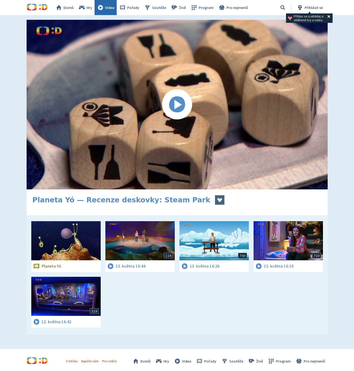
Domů (64, 7)
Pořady (129, 7)
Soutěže (155, 7)
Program (202, 7)
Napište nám (90, 361)
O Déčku (72, 361)
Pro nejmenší (233, 7)
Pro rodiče (109, 361)
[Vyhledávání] (282, 7)
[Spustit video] (177, 104)
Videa (105, 7)
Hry (85, 7)
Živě (178, 7)
